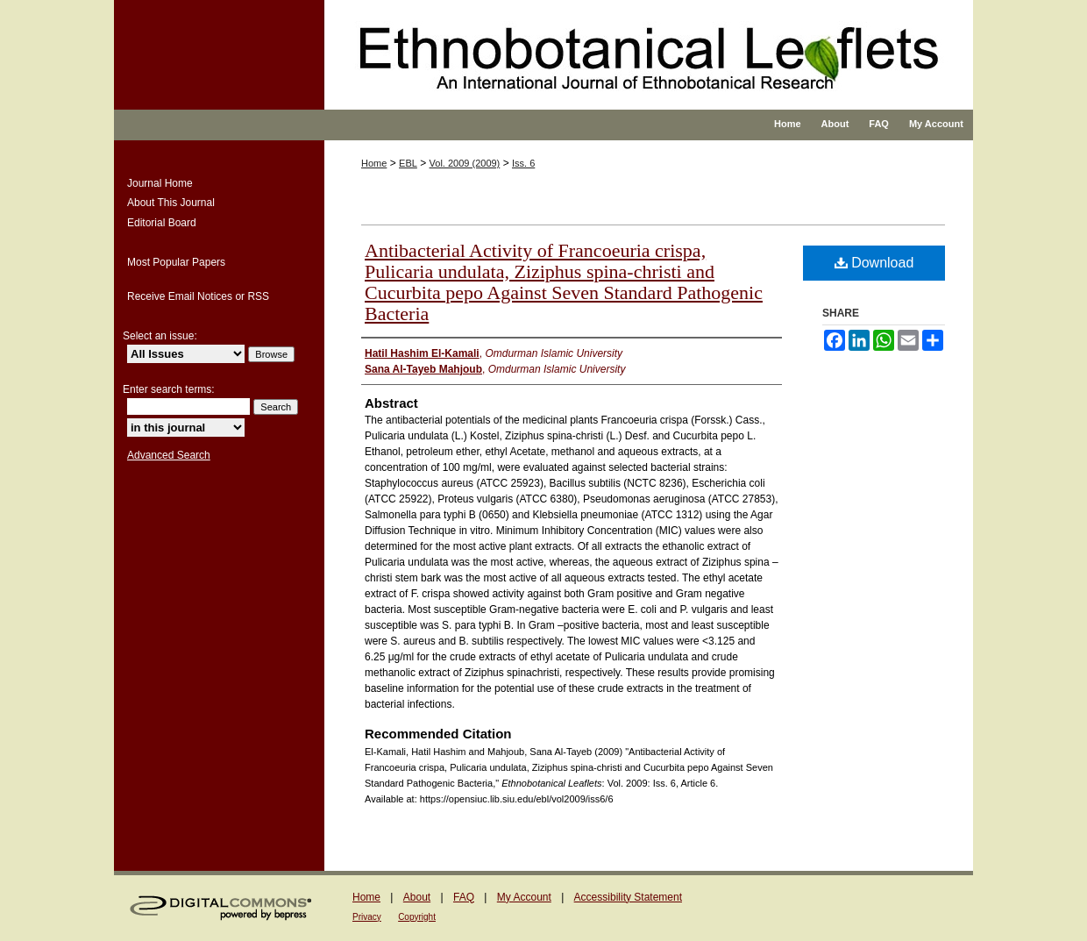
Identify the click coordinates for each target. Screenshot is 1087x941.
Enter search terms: (169, 389)
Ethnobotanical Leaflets (600, 70)
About (416, 897)
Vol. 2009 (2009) (465, 163)
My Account (524, 897)
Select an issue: (160, 336)
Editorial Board (161, 223)
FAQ (463, 897)
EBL (408, 163)
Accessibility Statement (628, 897)
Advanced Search (168, 455)
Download (874, 262)
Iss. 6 (523, 163)
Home (374, 163)
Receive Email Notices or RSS (198, 296)
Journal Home (160, 183)
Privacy (366, 917)
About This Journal (171, 202)
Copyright (417, 917)
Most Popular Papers (176, 262)
